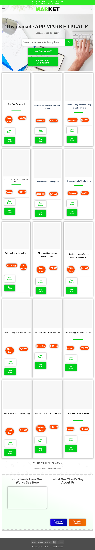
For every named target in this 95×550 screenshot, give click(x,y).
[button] (3, 9)
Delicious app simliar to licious (78, 332)
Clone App (11, 265)
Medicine (9, 192)
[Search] (69, 42)
